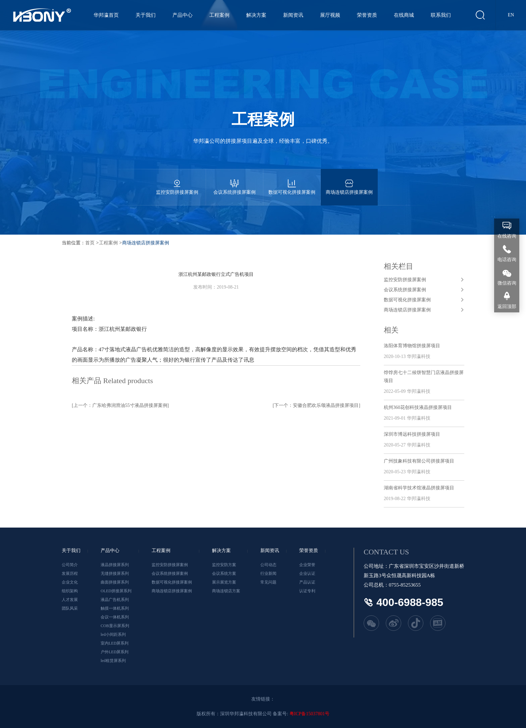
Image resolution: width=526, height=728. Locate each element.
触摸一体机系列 (115, 608)
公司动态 (268, 564)
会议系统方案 (224, 573)
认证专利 (307, 591)
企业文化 (70, 582)
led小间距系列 (113, 634)
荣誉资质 (368, 15)
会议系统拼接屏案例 (234, 182)
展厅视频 (331, 15)
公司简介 (70, 564)
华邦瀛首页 (106, 15)
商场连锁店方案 (226, 591)
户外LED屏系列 (114, 652)
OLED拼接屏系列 (116, 591)
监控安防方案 (224, 564)
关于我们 (146, 15)
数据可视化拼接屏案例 (291, 182)
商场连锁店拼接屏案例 (349, 182)
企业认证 (307, 573)
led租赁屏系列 (113, 660)
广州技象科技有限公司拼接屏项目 (419, 461)
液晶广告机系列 (115, 599)
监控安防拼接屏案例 (177, 182)
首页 (90, 242)
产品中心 (183, 15)
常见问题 (268, 582)
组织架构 (70, 591)
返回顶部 (506, 306)
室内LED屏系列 (114, 643)
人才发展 (70, 599)
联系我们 (441, 15)
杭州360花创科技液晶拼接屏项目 (418, 407)
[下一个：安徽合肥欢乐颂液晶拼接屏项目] (316, 405)
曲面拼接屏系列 (115, 582)
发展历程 (70, 573)
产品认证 (307, 582)
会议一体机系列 (115, 617)
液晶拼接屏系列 (115, 564)
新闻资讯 (294, 15)
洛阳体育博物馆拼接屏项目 (412, 345)
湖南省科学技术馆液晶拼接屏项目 (419, 487)
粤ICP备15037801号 (310, 713)
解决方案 (257, 15)
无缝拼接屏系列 (115, 573)
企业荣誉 (307, 564)
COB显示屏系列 (115, 625)
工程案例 (220, 15)
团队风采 (70, 608)
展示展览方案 (224, 582)
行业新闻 (268, 573)
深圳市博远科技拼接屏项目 (412, 434)
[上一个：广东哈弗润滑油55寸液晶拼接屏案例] (120, 405)
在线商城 (404, 15)
